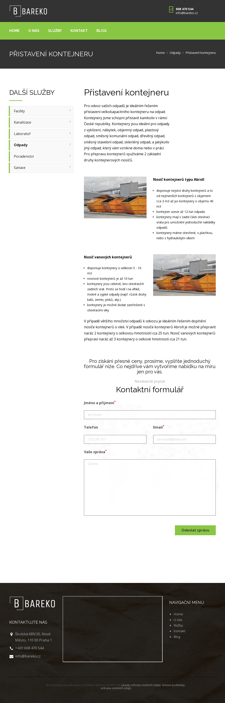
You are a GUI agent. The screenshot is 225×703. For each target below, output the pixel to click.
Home (14, 31)
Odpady (175, 53)
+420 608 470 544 (29, 648)
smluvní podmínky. (173, 685)
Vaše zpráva (95, 451)
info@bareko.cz (187, 13)
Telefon (91, 427)
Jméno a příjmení (100, 402)
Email (158, 427)
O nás (33, 31)
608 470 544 (184, 9)
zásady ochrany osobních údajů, (141, 685)
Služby (55, 31)
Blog (101, 31)
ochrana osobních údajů (116, 688)
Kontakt (79, 31)
